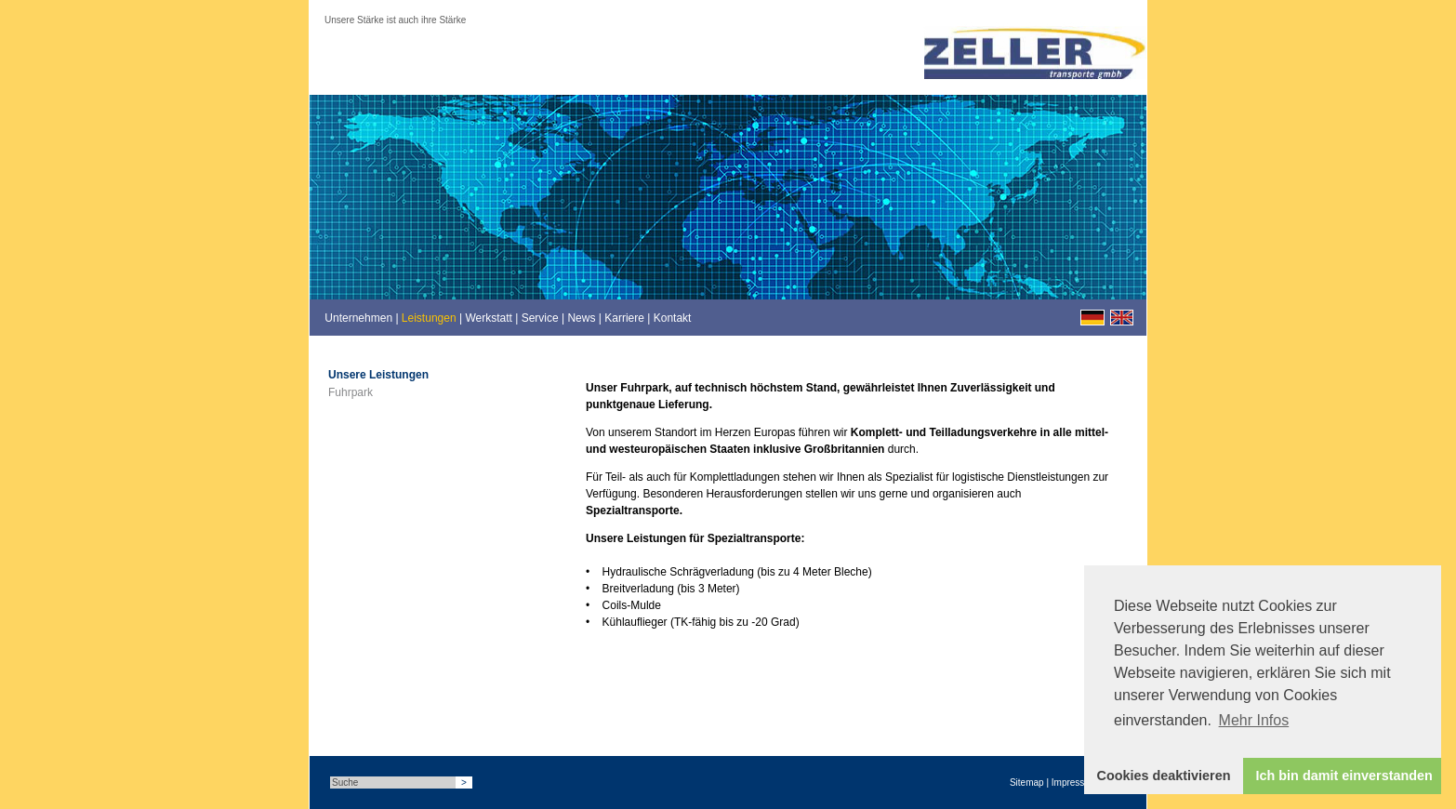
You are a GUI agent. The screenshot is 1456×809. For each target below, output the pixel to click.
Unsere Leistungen (378, 374)
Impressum (1074, 782)
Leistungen (429, 318)
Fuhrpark (350, 392)
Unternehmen (358, 318)
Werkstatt (488, 318)
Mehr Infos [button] (1254, 720)
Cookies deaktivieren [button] (1164, 775)
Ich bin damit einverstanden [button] (1344, 775)
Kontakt (673, 318)
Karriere (624, 318)
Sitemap (1027, 782)
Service (540, 318)
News (581, 318)
